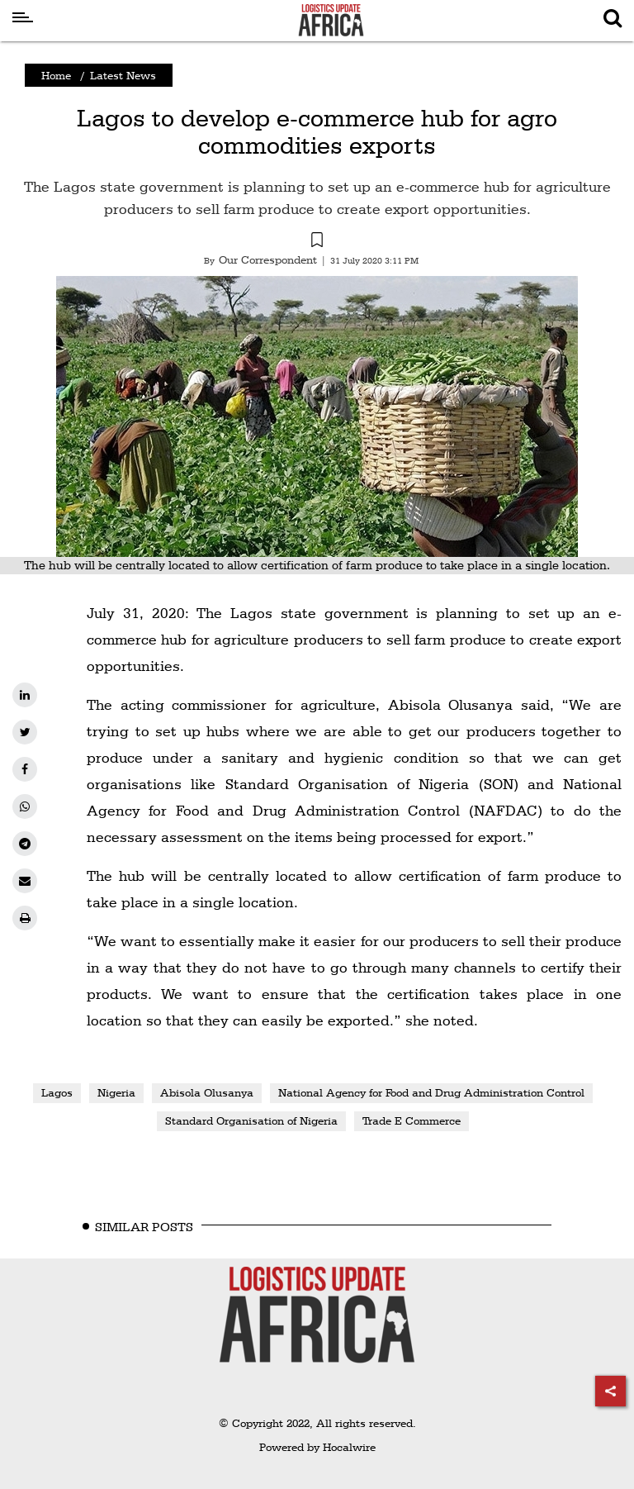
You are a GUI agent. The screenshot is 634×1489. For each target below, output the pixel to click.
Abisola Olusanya (206, 1092)
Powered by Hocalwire (317, 1446)
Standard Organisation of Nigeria (251, 1120)
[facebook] (24, 769)
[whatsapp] (24, 806)
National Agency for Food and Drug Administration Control (431, 1092)
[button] (317, 242)
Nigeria (116, 1092)
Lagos (57, 1092)
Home (56, 75)
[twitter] (24, 732)
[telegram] (24, 843)
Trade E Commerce (411, 1120)
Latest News (123, 75)
